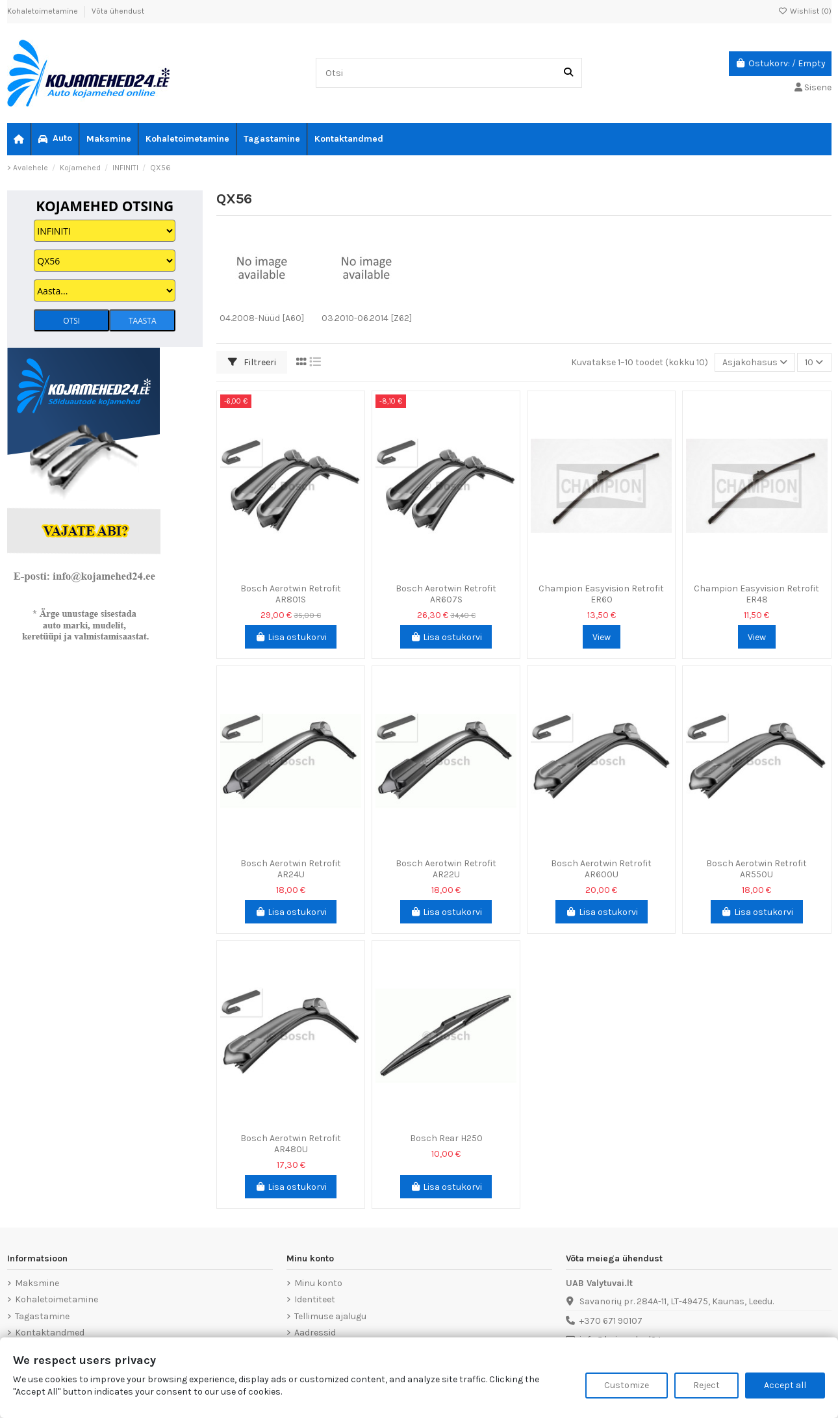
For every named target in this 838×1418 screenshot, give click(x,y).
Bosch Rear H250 (446, 1138)
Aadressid (315, 1332)
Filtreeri (252, 362)
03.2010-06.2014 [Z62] (367, 318)
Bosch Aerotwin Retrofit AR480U (290, 1144)
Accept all (785, 1385)
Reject (706, 1385)
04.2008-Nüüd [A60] (262, 318)
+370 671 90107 (610, 1320)
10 (814, 362)
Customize (626, 1385)
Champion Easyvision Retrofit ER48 (756, 594)
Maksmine (37, 1283)
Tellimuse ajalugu (330, 1316)
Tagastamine (42, 1316)
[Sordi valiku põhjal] (755, 362)
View (601, 637)
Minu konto (318, 1283)
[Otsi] (568, 72)
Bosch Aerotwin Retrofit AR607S (446, 594)
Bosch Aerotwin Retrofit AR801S (290, 594)
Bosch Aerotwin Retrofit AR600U (601, 869)
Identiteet (314, 1299)
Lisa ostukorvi (291, 637)
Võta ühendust (118, 11)
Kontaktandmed (49, 1332)
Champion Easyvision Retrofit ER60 (601, 594)
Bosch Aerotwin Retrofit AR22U (446, 869)
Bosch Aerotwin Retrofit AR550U (756, 869)
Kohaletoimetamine (43, 11)
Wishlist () (805, 11)
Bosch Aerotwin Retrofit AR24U (290, 869)
